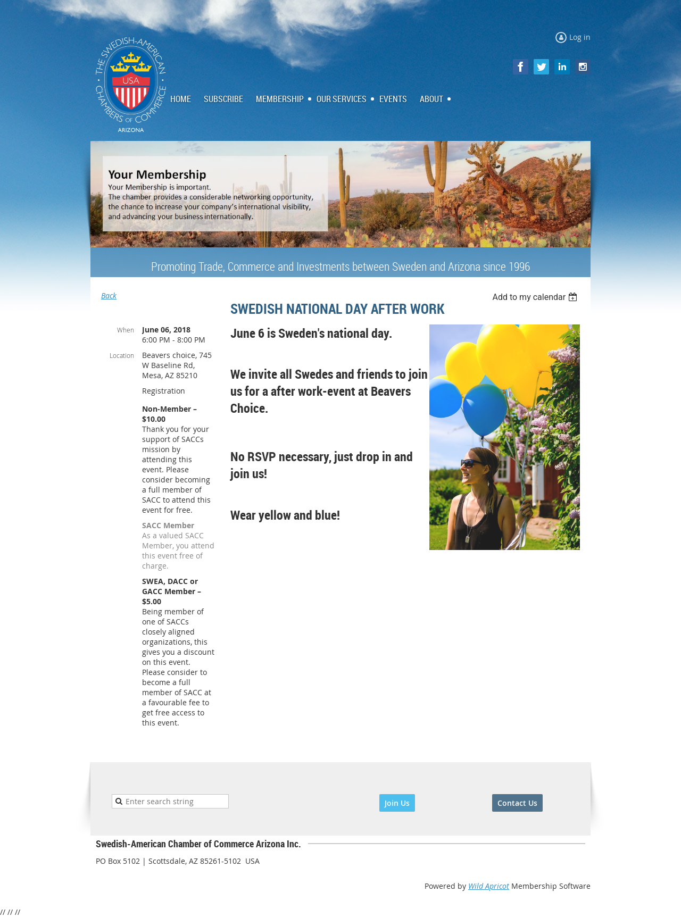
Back (109, 295)
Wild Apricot (488, 886)
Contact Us (517, 803)
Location (122, 355)
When (125, 330)
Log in (580, 37)
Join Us (397, 803)
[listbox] (536, 297)
